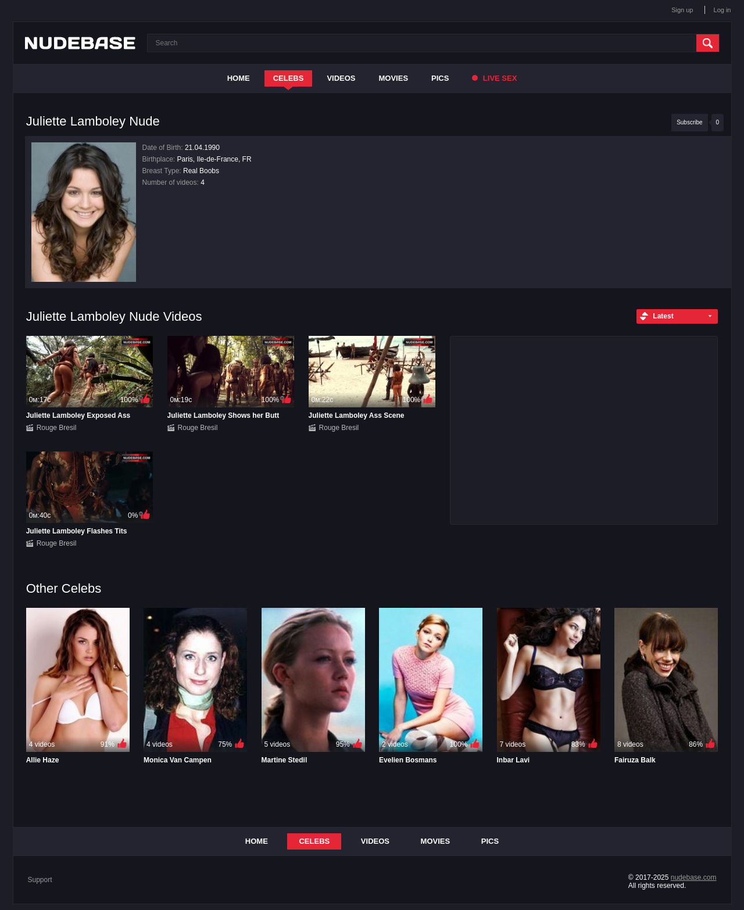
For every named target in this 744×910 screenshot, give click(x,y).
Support (40, 880)
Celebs (288, 78)
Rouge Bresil (57, 428)
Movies (394, 78)
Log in (722, 9)
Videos (341, 78)
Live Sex (494, 78)
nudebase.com (694, 877)
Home (238, 78)
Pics (440, 78)
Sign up (682, 9)
